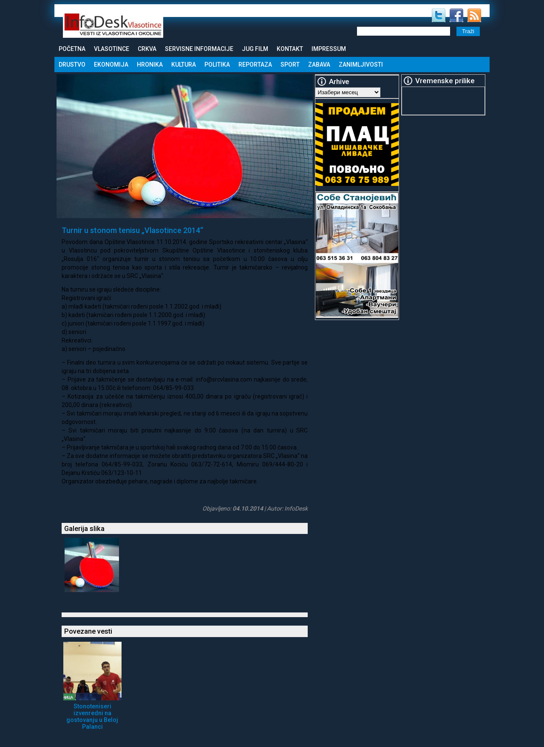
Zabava (319, 64)
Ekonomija (111, 64)
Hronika (150, 64)
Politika (217, 64)
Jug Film (255, 48)
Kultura (183, 64)
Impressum (329, 48)
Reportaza (255, 64)
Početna (72, 48)
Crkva (147, 48)
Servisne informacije (199, 48)
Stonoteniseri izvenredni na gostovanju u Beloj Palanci (92, 716)
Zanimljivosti (361, 64)
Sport (290, 64)
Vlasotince (111, 48)
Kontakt (290, 48)
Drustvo (72, 64)
